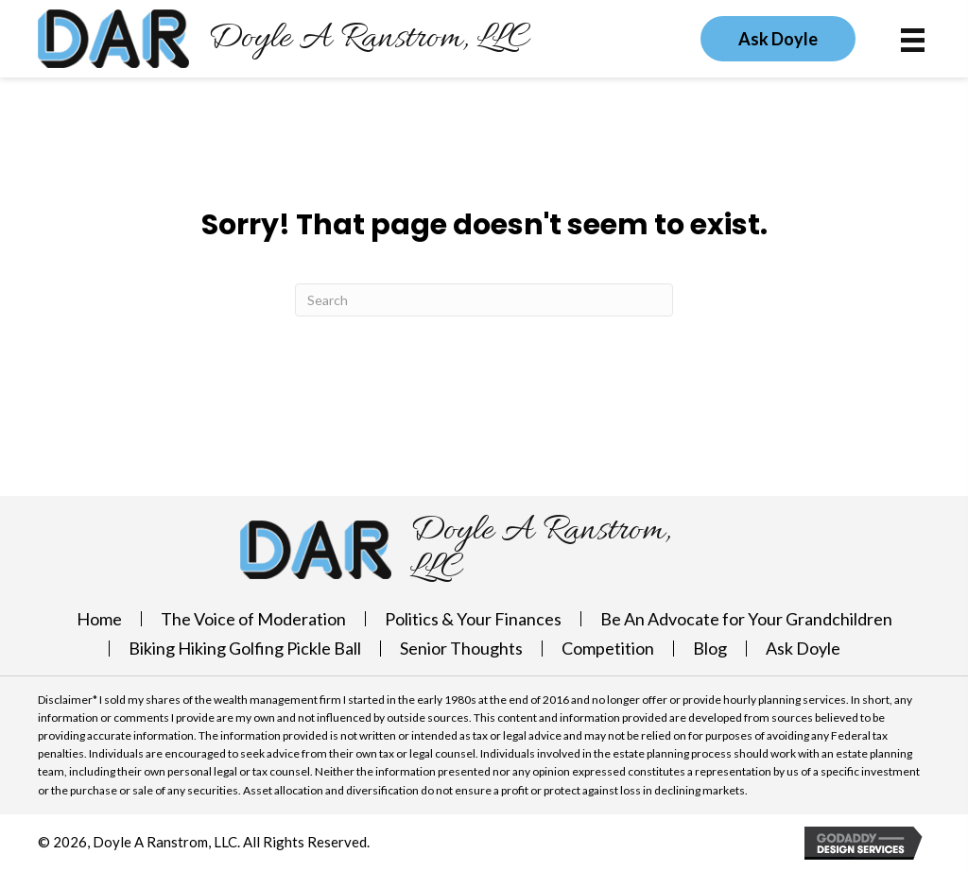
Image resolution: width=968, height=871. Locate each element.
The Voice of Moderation (253, 618)
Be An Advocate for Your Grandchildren (746, 618)
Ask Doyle (803, 648)
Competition (608, 648)
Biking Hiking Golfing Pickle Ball (245, 648)
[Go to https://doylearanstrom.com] (283, 38)
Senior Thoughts (461, 648)
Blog (710, 648)
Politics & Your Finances (473, 618)
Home (99, 618)
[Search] (484, 299)
